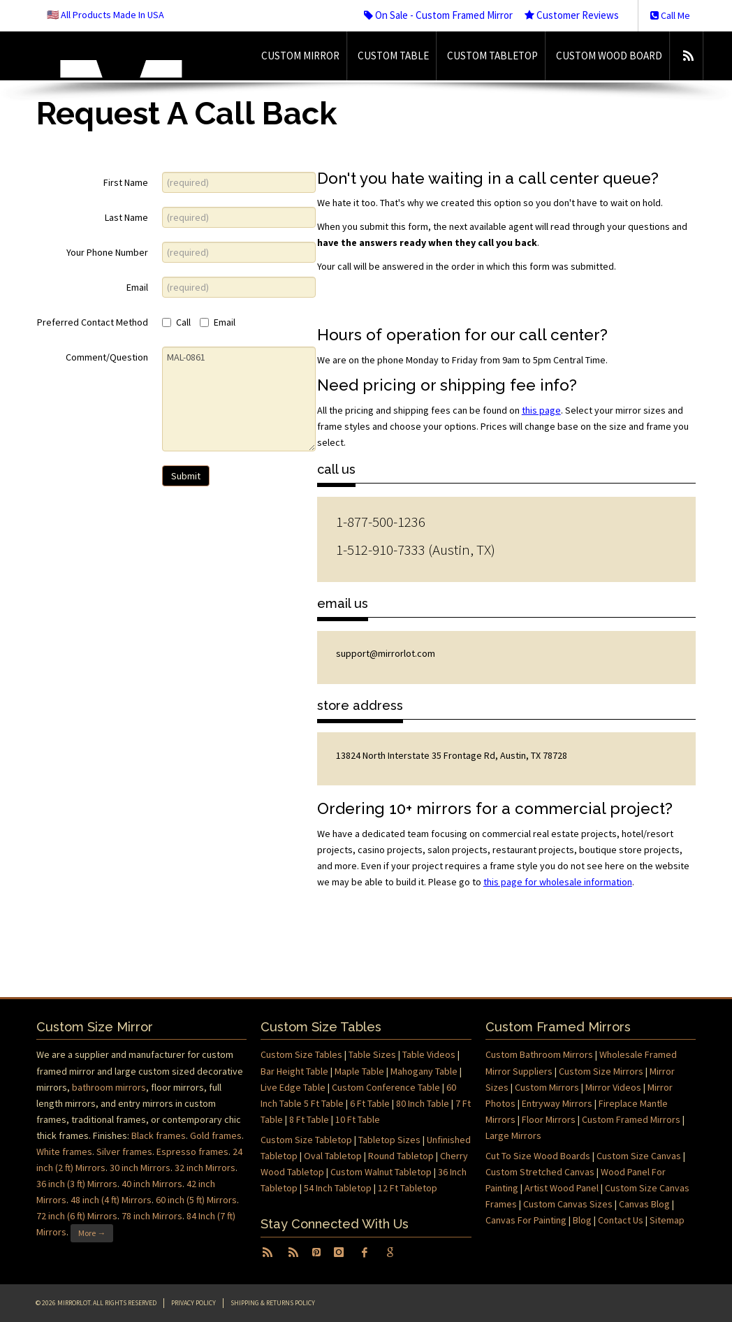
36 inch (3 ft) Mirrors (76, 1183)
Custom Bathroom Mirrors (539, 1054)
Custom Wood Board (609, 55)
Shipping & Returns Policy (272, 1302)
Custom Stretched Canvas (539, 1171)
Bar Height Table (294, 1071)
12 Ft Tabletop (407, 1188)
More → (91, 1233)
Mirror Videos (613, 1087)
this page (541, 410)
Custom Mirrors (547, 1087)
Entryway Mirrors (557, 1103)
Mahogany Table (424, 1071)
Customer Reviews (572, 15)
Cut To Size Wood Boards (537, 1155)
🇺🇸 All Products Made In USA (105, 14)
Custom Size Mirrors (601, 1071)
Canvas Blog (644, 1204)
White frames (64, 1151)
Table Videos (428, 1054)
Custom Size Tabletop (306, 1139)
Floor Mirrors (549, 1119)
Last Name (126, 217)
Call (176, 322)
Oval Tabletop (333, 1155)
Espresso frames (192, 1151)
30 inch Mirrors (140, 1167)
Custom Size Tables (301, 1054)
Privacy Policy (193, 1302)
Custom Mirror (300, 55)
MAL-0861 (239, 399)
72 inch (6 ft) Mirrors (76, 1216)
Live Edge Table (293, 1087)
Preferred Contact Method (92, 322)
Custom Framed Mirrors (631, 1119)
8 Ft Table (309, 1119)
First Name (125, 182)
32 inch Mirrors (205, 1167)
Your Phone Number (107, 252)
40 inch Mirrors (152, 1183)
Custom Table (393, 55)
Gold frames (216, 1135)
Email (137, 287)
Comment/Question (107, 357)
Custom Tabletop (492, 55)
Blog (582, 1220)
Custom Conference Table (386, 1087)
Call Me (670, 15)
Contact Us (620, 1220)
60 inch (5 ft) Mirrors (196, 1199)
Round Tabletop (401, 1155)
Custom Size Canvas (638, 1155)
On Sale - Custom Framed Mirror (438, 15)
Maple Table (359, 1071)
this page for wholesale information (557, 882)
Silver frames (124, 1151)
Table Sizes (372, 1054)
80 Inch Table (422, 1103)
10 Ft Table (357, 1119)
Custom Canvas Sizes (568, 1204)
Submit (185, 476)
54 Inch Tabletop (338, 1188)
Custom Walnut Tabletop (381, 1171)
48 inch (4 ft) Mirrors (111, 1199)
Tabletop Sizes (389, 1139)
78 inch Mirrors (152, 1216)
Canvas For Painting (525, 1220)
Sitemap (667, 1220)
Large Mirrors (513, 1135)
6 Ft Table (370, 1103)
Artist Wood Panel (562, 1188)
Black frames (158, 1135)
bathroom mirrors (109, 1087)
